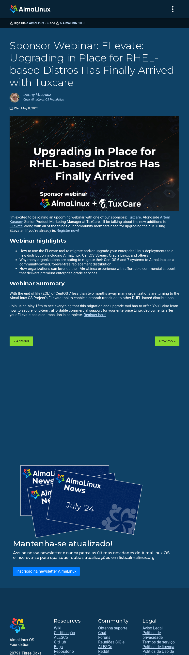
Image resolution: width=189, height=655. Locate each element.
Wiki (57, 628)
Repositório (64, 651)
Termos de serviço (158, 642)
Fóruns (104, 637)
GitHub (60, 642)
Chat (102, 632)
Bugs (58, 646)
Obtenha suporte (112, 628)
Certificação (64, 632)
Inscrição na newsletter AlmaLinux (46, 571)
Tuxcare (134, 217)
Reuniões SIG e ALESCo (111, 644)
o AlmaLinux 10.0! (72, 23)
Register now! (68, 230)
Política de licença (158, 646)
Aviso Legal (152, 628)
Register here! (95, 315)
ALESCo (61, 637)
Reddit (104, 651)
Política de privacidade (152, 635)
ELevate (16, 226)
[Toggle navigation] (172, 9)
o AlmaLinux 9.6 (37, 23)
